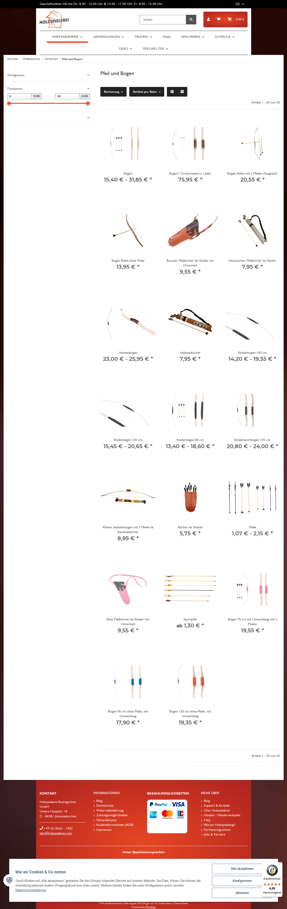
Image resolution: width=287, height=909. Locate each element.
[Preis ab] (19, 96)
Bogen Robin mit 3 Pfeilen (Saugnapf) (252, 173)
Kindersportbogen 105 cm (252, 440)
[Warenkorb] (236, 19)
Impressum (103, 830)
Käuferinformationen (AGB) (114, 825)
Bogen (128, 173)
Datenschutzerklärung (32, 891)
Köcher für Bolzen (190, 527)
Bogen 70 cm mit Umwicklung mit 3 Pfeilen (252, 621)
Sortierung (111, 91)
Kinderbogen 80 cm (190, 440)
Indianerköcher (190, 353)
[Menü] (280, 865)
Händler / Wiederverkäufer (222, 815)
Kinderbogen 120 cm (128, 440)
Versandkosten (106, 820)
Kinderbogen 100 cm (252, 353)
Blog (98, 801)
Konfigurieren (241, 881)
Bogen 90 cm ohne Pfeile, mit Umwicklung (128, 713)
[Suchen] (163, 19)
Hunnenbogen (128, 353)
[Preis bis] (67, 96)
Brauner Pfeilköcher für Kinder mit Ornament (190, 263)
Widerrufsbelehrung (109, 810)
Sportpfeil (190, 619)
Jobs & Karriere (214, 834)
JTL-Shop (150, 907)
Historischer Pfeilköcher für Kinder (252, 261)
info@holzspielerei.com (56, 833)
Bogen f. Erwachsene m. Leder (190, 173)
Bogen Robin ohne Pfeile (128, 261)
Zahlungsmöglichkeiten (111, 815)
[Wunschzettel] (219, 19)
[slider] (9, 103)
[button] (208, 19)
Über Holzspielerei (216, 810)
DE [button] (238, 4)
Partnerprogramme (217, 830)
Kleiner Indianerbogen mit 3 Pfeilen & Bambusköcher (128, 529)
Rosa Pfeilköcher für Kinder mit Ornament (128, 621)
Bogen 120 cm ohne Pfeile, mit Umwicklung (190, 713)
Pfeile (252, 527)
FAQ (206, 820)
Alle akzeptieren (241, 870)
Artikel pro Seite (145, 91)
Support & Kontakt (216, 805)
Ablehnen (241, 893)
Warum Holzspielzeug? (219, 825)
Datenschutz (104, 805)
